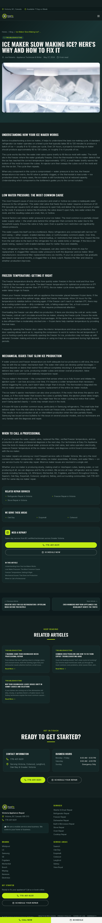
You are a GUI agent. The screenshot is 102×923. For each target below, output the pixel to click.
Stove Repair (59, 827)
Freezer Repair (60, 817)
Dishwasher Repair (61, 820)
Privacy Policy (64, 916)
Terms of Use (79, 916)
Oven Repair (59, 831)
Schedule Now (51, 552)
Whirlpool (6, 846)
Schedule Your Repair (64, 780)
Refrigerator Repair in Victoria (18, 496)
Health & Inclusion (47, 916)
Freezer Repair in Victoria (63, 496)
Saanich (57, 846)
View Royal (58, 867)
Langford (57, 860)
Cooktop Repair (60, 834)
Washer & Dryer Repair (63, 810)
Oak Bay (10, 517)
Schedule (76, 920)
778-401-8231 (51, 545)
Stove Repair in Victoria (16, 500)
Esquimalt (41, 517)
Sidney (56, 864)
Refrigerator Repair (61, 813)
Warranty (91, 916)
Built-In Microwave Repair (64, 824)
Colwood (72, 517)
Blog (11, 32)
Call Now (25, 920)
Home (4, 32)
